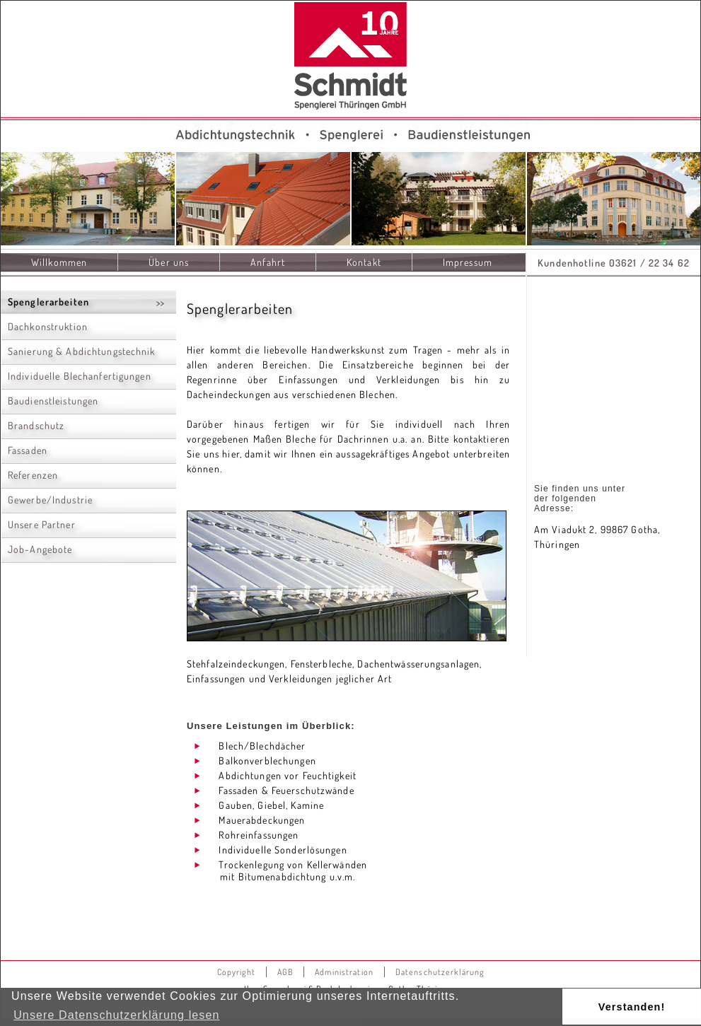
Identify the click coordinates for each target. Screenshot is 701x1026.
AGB (285, 972)
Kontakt (364, 262)
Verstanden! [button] (632, 1007)
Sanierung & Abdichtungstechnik (82, 351)
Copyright (236, 972)
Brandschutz (36, 425)
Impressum (467, 262)
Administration (344, 972)
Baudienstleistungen (53, 401)
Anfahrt (267, 262)
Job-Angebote (40, 549)
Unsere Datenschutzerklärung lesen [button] (116, 1015)
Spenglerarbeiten (48, 302)
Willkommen (59, 262)
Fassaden (27, 450)
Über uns (169, 262)
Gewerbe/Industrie (50, 500)
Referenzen (33, 475)
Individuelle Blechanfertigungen (79, 376)
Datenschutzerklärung (439, 972)
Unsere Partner (42, 524)
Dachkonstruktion (48, 326)
